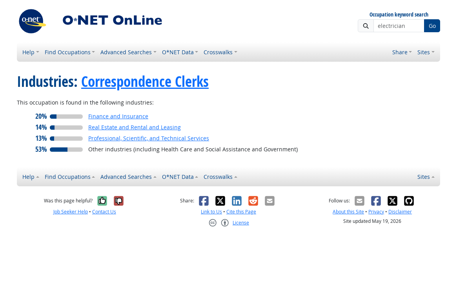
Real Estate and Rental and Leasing (134, 127)
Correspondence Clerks (145, 81)
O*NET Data (178, 52)
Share (400, 52)
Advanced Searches (126, 52)
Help (28, 52)
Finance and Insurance (118, 116)
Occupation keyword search (399, 14)
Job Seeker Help (70, 211)
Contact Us (104, 211)
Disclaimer (400, 211)
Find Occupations (68, 52)
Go (432, 25)
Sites (423, 52)
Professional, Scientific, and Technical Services (148, 138)
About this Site (348, 211)
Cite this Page (241, 211)
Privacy (376, 211)
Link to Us (211, 211)
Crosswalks (218, 52)
